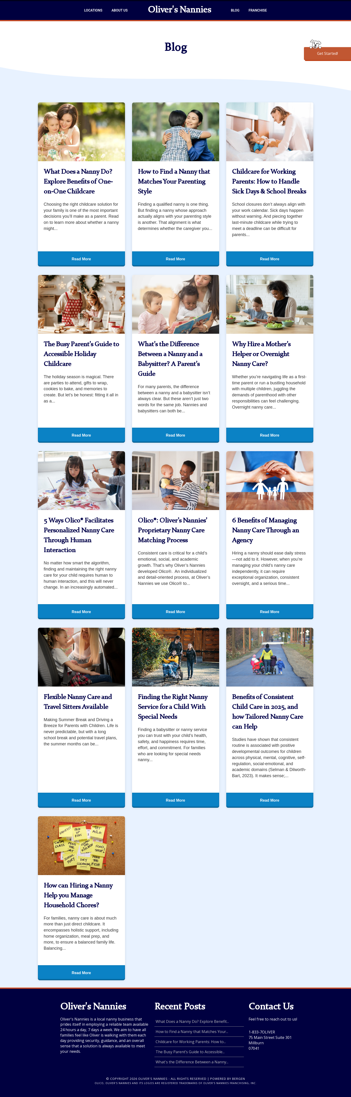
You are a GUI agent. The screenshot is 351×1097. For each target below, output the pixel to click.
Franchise (258, 10)
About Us (120, 10)
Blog (235, 10)
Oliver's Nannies (179, 10)
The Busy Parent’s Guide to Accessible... (190, 1051)
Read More (81, 259)
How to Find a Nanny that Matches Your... (192, 1031)
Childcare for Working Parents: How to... (191, 1041)
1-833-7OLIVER (262, 1032)
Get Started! (327, 53)
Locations (93, 10)
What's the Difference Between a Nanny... (192, 1062)
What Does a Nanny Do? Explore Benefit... (192, 1021)
